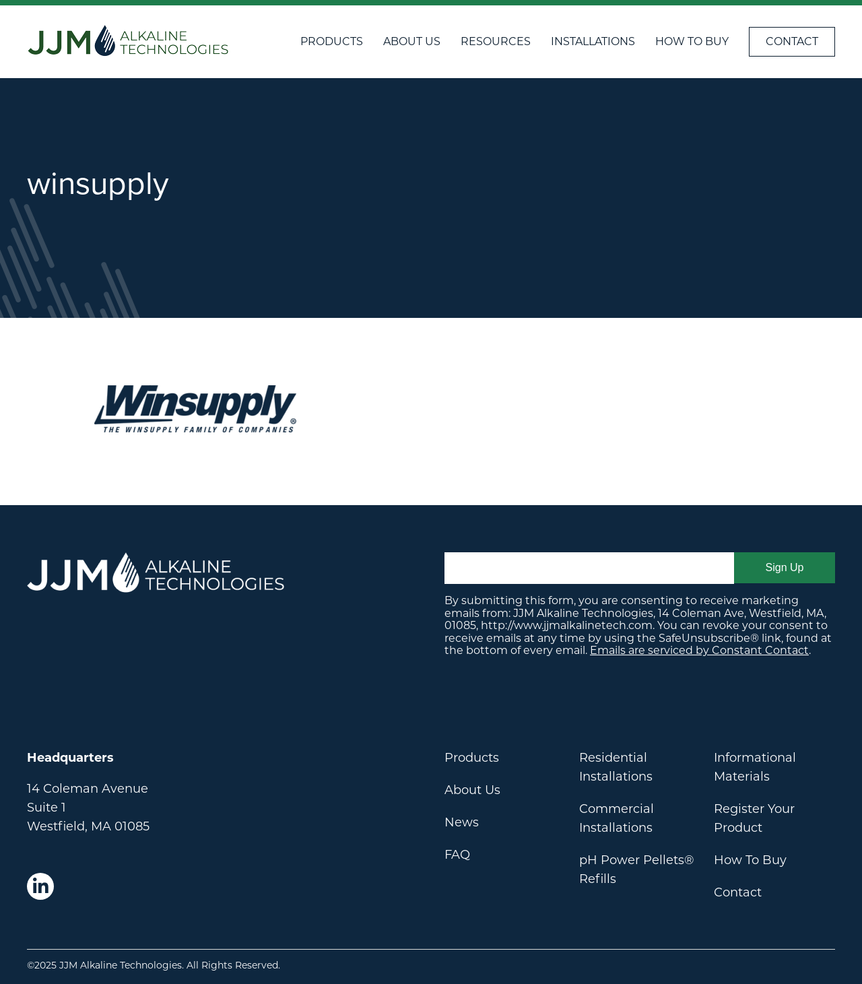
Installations (593, 41)
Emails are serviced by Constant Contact (699, 650)
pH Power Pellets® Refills (636, 869)
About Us (411, 41)
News (461, 822)
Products (331, 41)
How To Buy (692, 41)
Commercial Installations (616, 818)
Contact (792, 41)
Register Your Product (754, 818)
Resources (496, 41)
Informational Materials (755, 767)
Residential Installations (616, 767)
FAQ (457, 854)
